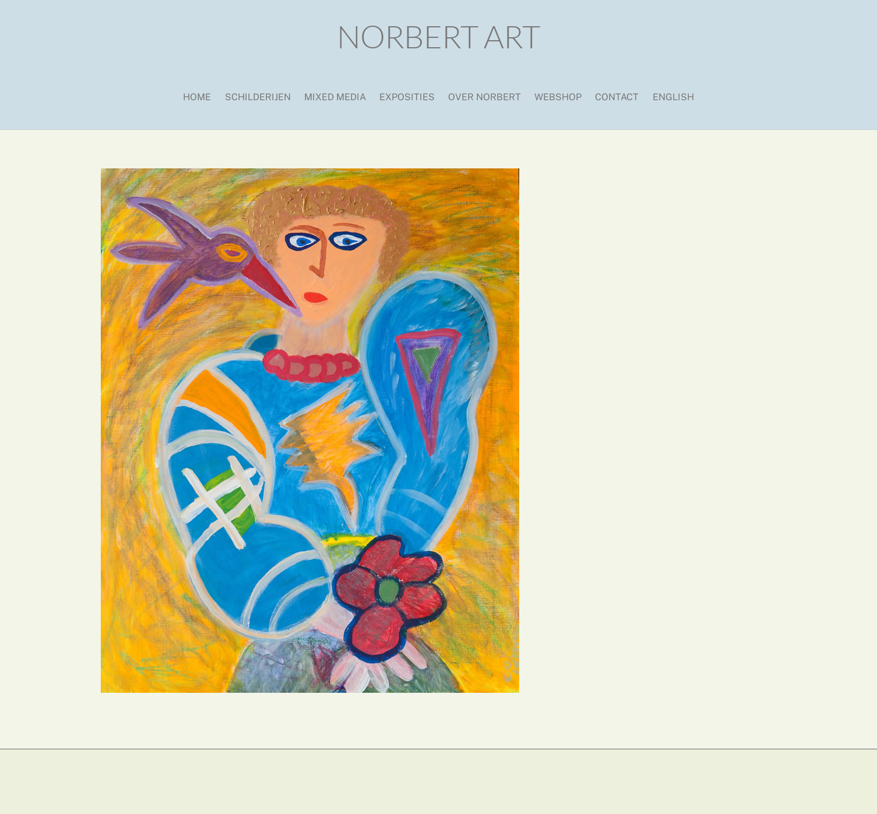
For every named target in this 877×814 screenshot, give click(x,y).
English (673, 97)
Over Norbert (484, 97)
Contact (617, 97)
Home (197, 97)
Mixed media (335, 97)
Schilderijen (258, 97)
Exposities (407, 97)
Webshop (558, 97)
